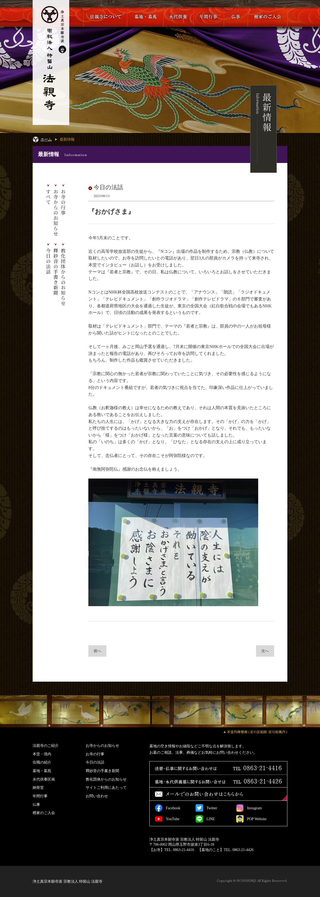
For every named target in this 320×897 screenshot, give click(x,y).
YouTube (167, 819)
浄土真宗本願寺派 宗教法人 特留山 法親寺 (67, 881)
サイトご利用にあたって (106, 787)
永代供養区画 (44, 779)
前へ (97, 651)
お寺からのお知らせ (102, 745)
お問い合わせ (97, 796)
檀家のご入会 (44, 813)
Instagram (249, 808)
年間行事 (40, 796)
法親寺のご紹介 (46, 745)
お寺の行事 (95, 754)
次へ (265, 651)
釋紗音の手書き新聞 (102, 771)
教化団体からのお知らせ (106, 779)
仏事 (36, 804)
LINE (205, 819)
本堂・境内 (42, 754)
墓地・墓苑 (42, 771)
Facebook (167, 808)
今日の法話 (95, 762)
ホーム (46, 139)
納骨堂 (38, 787)
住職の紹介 (42, 762)
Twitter (206, 808)
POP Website (251, 819)
